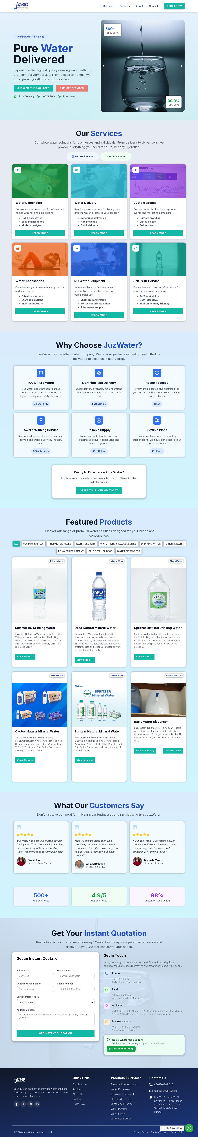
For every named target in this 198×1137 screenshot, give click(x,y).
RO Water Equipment (71, 551)
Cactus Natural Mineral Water (37, 731)
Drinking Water (151, 543)
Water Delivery (85, 543)
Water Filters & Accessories (118, 543)
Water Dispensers (128, 551)
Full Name (22, 971)
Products (125, 6)
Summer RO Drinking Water (35, 628)
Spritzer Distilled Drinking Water (158, 628)
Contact (153, 6)
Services (108, 6)
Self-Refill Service (100, 551)
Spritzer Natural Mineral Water (97, 731)
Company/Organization (29, 984)
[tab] (83, 156)
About (139, 6)
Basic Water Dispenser (151, 721)
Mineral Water (174, 543)
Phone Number (65, 984)
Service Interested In (28, 997)
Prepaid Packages (60, 543)
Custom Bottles (33, 543)
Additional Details (26, 1010)
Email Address (65, 971)
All (16, 543)
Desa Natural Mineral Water (95, 628)
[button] (31, 37)
